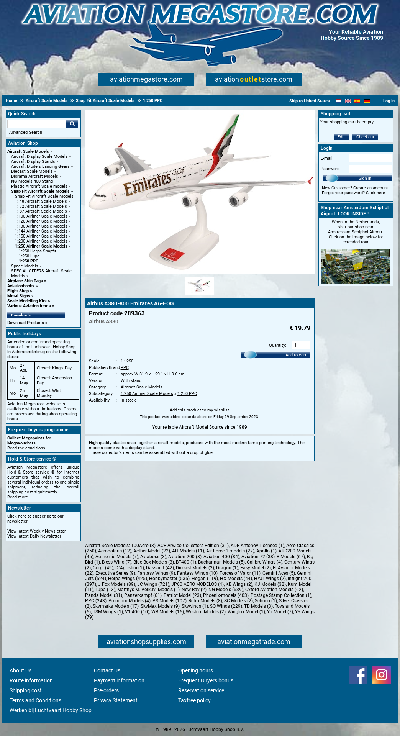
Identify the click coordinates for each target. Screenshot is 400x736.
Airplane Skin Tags (25, 281)
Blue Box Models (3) (153, 562)
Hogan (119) (205, 578)
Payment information (119, 680)
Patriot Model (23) (182, 595)
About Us (20, 670)
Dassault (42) (160, 567)
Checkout (365, 136)
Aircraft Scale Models (28, 151)
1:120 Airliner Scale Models (41, 221)
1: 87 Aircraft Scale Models (41, 211)
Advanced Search (25, 132)
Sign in (365, 178)
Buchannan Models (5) (221, 562)
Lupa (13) (105, 589)
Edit (341, 136)
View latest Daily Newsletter (34, 536)
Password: (331, 168)
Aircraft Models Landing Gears (40, 166)
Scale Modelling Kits (27, 300)
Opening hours (195, 670)
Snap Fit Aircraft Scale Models (40, 191)
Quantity (277, 345)
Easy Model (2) (255, 567)
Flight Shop (18, 290)
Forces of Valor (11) (240, 573)
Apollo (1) (266, 551)
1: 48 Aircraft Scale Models (41, 201)
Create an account (370, 187)
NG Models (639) (225, 589)
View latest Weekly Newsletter (36, 531)
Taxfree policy (194, 700)
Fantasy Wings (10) (197, 573)
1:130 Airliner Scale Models (41, 226)
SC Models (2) (238, 600)
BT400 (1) (186, 562)
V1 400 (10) (137, 612)
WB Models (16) (167, 612)
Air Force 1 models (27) (230, 551)
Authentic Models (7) (116, 556)
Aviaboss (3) (153, 556)
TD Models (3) (258, 606)
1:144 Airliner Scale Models (41, 231)
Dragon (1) (227, 567)
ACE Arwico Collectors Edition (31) (193, 545)
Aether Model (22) (151, 551)
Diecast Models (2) (195, 567)
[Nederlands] (338, 100)
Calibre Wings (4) (264, 562)
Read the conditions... (28, 448)
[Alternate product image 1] (199, 295)
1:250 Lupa (29, 256)
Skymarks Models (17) (116, 606)
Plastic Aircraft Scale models (39, 186)
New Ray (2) (194, 589)
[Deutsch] (367, 100)
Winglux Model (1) (246, 612)
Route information (31, 680)
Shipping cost (26, 690)
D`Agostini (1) (129, 567)
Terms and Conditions (35, 700)
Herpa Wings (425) (127, 578)
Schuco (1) (266, 600)
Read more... (19, 497)
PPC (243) (96, 600)
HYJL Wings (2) (270, 578)
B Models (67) (291, 556)
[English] (348, 100)
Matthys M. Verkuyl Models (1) (148, 589)
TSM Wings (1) (108, 612)
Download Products (25, 322)
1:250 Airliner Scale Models (41, 246)
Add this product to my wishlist (199, 410)
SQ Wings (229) (226, 606)
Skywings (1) (195, 606)
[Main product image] (200, 272)
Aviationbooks (20, 286)
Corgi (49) (103, 567)
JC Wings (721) (153, 584)
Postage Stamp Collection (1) (281, 595)
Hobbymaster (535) (169, 578)
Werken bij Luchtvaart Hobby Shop (51, 710)
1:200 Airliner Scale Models (41, 241)
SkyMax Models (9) (160, 606)
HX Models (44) (236, 578)
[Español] (357, 100)
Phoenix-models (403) (226, 595)
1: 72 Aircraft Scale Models (41, 206)
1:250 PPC (28, 261)
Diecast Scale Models (32, 171)
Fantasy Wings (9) (156, 573)
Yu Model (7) (280, 612)
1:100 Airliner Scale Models (41, 216)
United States (317, 100)
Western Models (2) (206, 612)
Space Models (24, 266)
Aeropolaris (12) (114, 551)
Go (72, 124)
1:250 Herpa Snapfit (37, 251)
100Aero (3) (143, 545)
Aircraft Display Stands (33, 161)
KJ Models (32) (270, 584)
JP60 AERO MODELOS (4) (197, 584)
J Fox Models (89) (116, 584)
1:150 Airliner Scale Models (41, 236)
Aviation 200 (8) (185, 556)
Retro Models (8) (205, 600)
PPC (125, 367)
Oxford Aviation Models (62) (274, 589)
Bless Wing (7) (116, 562)
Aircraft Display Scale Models (39, 156)
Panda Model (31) (103, 595)
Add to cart (296, 354)
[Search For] (36, 124)
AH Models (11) (188, 551)
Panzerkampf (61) (143, 595)
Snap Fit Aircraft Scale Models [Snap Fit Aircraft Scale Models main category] (44, 196)
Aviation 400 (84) (221, 556)
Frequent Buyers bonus (205, 680)
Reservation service (201, 690)
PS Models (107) (169, 600)
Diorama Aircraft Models (34, 176)
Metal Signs (18, 295)
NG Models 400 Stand (32, 181)
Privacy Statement (116, 700)
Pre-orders (106, 690)
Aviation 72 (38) (258, 556)
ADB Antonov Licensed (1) (257, 545)
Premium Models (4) (129, 600)
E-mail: (327, 158)
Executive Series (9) (115, 573)
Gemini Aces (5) (278, 573)
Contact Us (107, 670)
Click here (375, 192)
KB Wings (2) (239, 584)
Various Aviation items (29, 305)
